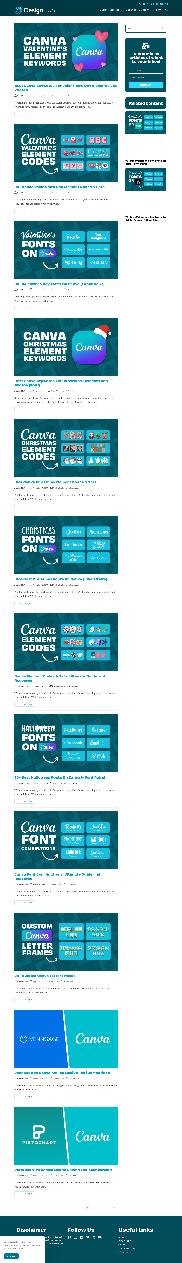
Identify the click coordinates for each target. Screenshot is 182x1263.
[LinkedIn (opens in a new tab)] (157, 4)
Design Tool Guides (127, 1248)
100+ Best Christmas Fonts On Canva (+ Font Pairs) (60, 579)
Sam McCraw (22, 96)
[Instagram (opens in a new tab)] (152, 4)
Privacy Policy (124, 1240)
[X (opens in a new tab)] (139, 4)
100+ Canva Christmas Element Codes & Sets (55, 482)
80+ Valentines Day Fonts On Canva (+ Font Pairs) (59, 284)
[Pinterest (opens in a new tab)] (148, 4)
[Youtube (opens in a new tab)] (161, 4)
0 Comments (72, 96)
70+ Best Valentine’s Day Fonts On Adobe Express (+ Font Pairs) (145, 218)
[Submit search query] (162, 28)
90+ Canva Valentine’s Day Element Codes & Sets (59, 186)
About (121, 1237)
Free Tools (123, 1251)
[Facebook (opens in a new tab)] (144, 4)
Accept (11, 1256)
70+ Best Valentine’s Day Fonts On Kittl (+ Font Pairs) (145, 162)
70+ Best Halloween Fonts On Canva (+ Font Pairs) (59, 777)
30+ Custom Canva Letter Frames (45, 975)
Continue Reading (25, 113)
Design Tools (57, 96)
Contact (121, 1244)
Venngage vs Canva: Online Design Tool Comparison (62, 1072)
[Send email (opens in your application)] (166, 4)
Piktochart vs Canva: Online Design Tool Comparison (63, 1169)
